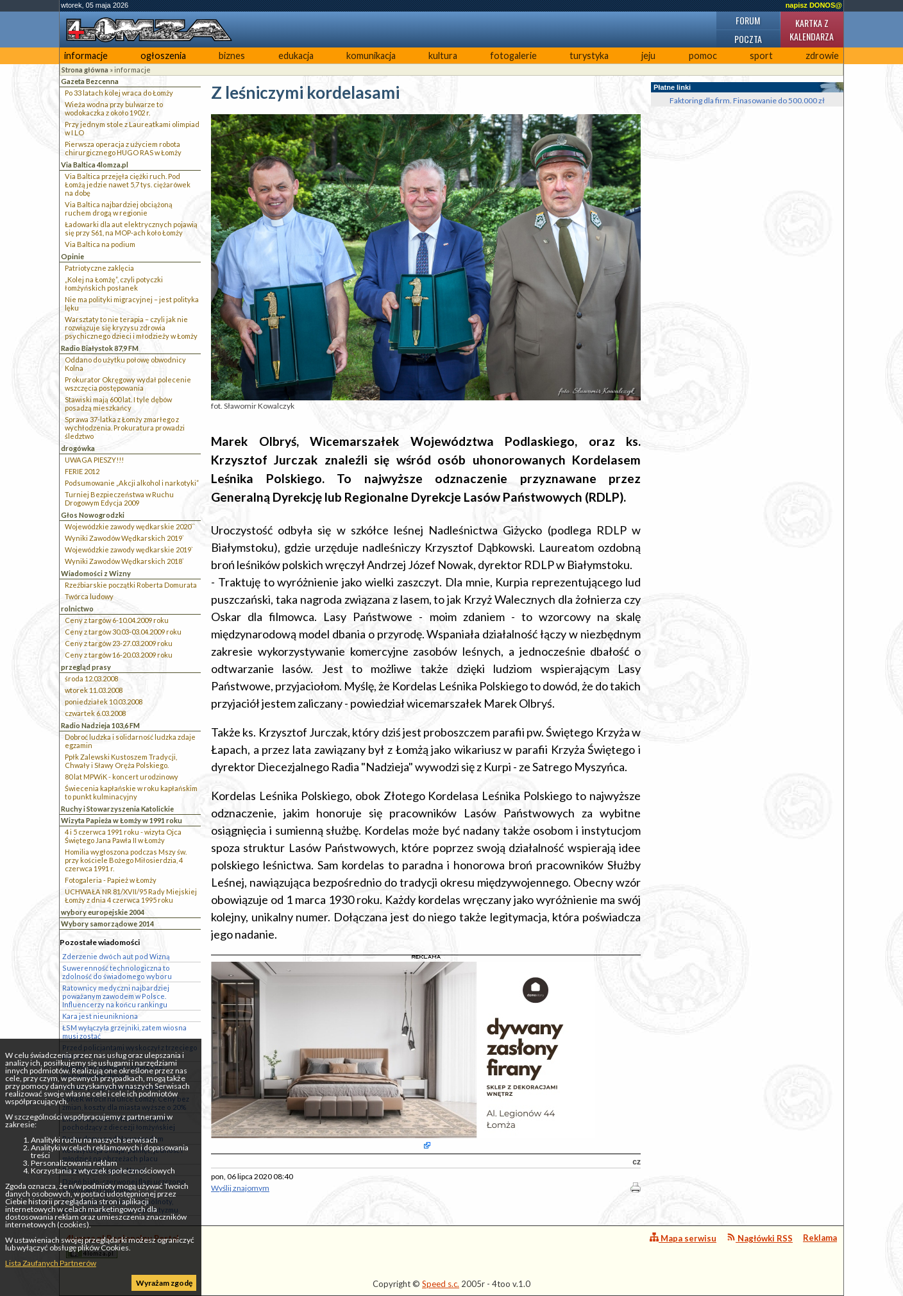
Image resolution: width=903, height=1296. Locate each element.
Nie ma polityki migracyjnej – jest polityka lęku (132, 303)
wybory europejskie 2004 (102, 912)
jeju (648, 55)
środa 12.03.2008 (91, 678)
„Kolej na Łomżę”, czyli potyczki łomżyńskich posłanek (114, 283)
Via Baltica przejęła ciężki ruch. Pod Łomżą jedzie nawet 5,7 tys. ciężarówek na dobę (127, 184)
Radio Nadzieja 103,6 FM (100, 725)
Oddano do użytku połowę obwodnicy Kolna (125, 363)
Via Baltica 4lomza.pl (94, 164)
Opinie (72, 256)
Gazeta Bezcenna (90, 81)
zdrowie (822, 55)
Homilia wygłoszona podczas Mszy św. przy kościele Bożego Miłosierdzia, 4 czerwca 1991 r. (126, 860)
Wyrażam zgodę (164, 1283)
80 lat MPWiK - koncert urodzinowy (121, 776)
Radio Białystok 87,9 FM (100, 348)
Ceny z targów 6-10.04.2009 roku (117, 620)
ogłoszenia (163, 55)
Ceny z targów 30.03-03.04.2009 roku (123, 631)
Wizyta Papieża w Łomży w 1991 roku (121, 820)
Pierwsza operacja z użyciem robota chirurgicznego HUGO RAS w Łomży (123, 148)
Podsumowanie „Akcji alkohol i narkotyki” (132, 483)
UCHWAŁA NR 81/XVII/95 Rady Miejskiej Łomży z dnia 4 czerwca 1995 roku (131, 895)
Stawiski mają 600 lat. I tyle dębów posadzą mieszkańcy (118, 403)
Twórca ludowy (89, 596)
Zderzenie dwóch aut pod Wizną (115, 956)
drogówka (78, 448)
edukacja (296, 55)
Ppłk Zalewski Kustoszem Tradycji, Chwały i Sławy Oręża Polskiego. (121, 761)
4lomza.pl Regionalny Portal (122, 1245)
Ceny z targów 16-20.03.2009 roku (119, 655)
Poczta (748, 39)
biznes (232, 55)
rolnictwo (77, 608)
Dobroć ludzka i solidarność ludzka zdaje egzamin (130, 741)
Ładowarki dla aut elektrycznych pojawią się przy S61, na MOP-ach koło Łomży (131, 228)
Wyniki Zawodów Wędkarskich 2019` (124, 538)
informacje (86, 55)
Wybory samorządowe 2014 (107, 923)
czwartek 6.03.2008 (95, 713)
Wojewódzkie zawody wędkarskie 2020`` (130, 526)
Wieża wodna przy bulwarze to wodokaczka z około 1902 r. (114, 108)
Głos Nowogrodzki (92, 515)
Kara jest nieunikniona (100, 1016)
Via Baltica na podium (100, 244)
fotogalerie (513, 55)
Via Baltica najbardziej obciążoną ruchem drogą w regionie (119, 208)
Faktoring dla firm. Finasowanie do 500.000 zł (747, 100)
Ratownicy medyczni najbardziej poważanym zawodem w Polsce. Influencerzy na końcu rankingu (115, 996)
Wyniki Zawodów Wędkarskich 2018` (124, 561)
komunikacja (371, 55)
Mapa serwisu (683, 1237)
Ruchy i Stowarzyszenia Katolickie (117, 809)
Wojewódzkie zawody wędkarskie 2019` (129, 549)
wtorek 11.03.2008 (93, 690)
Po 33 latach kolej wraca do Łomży (119, 93)
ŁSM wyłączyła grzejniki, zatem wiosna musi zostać (124, 1031)
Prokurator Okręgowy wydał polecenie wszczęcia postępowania (128, 383)
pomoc (703, 55)
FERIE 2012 (82, 471)
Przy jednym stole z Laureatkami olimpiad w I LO (132, 128)
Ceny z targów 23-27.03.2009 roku (119, 643)
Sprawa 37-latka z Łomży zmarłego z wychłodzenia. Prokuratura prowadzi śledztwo (125, 427)
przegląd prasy (86, 667)
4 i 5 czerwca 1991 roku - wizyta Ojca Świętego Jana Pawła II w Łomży (123, 836)
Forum (748, 20)
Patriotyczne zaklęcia (99, 268)
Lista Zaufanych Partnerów (50, 1263)
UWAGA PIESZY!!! (94, 460)
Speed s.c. (440, 1284)
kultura (442, 55)
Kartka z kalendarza (811, 29)
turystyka (589, 55)
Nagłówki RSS (760, 1237)
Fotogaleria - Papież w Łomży (110, 880)
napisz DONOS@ (814, 5)
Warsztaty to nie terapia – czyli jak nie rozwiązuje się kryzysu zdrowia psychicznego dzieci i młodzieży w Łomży (131, 327)
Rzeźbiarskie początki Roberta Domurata (131, 585)
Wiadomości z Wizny (96, 573)
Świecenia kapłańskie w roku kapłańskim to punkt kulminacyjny (131, 792)
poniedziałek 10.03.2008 (103, 701)
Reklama (820, 1237)
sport (761, 55)
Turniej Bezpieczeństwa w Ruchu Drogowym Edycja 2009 (119, 498)
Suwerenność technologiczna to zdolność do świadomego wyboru (117, 972)
